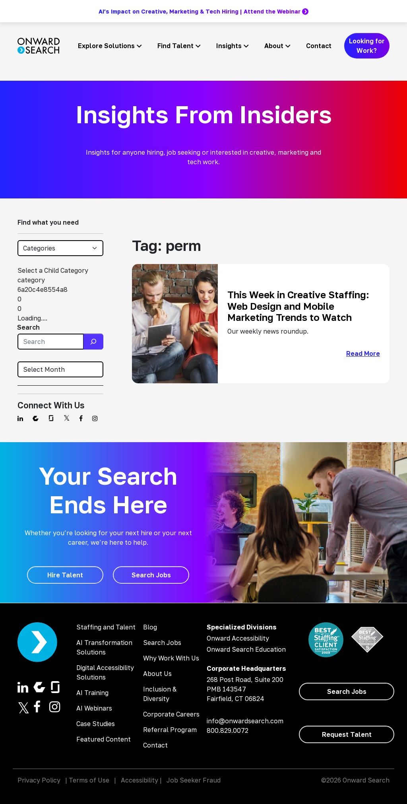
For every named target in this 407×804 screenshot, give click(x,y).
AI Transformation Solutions (104, 647)
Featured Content (103, 739)
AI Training (92, 693)
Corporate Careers (171, 714)
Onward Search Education (246, 649)
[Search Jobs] (151, 575)
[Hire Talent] (65, 575)
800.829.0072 (227, 730)
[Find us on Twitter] (67, 418)
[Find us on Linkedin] (20, 418)
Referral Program (170, 730)
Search (28, 327)
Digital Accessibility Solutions (105, 672)
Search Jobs (162, 643)
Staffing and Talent (106, 627)
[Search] (93, 342)
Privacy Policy (38, 780)
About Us (157, 674)
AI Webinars (94, 708)
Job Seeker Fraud (194, 780)
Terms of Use (89, 780)
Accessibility (139, 780)
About (273, 46)
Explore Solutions (106, 46)
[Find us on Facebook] (81, 418)
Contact (318, 46)
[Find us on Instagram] (95, 418)
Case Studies (95, 724)
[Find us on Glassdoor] (51, 418)
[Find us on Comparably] (36, 418)
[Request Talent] (346, 734)
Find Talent (175, 46)
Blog (150, 627)
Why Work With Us (171, 658)
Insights (229, 46)
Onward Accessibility (238, 638)
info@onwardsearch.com (245, 721)
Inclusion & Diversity (159, 694)
